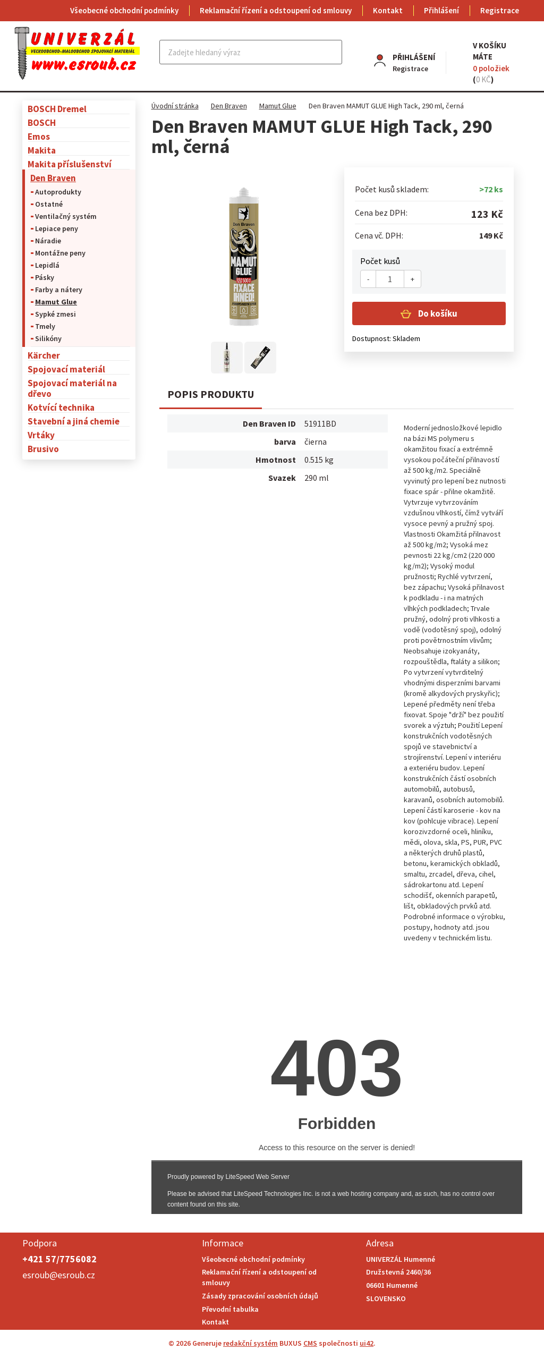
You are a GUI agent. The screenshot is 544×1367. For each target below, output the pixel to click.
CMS (310, 1343)
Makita (42, 150)
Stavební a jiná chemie (74, 421)
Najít (332, 52)
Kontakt (388, 10)
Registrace (499, 10)
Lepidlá (47, 265)
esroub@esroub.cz (58, 1275)
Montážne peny (60, 253)
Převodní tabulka (230, 1309)
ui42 (366, 1343)
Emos (39, 136)
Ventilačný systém (66, 216)
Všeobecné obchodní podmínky (124, 10)
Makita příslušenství (70, 163)
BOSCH (42, 122)
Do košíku (436, 313)
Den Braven (53, 177)
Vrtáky (41, 434)
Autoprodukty (58, 192)
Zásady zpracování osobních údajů (260, 1296)
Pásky (44, 277)
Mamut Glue (56, 302)
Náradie (48, 240)
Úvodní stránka (175, 106)
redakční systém (250, 1343)
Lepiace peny (56, 228)
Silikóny (48, 338)
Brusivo (43, 448)
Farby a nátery (58, 289)
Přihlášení (441, 10)
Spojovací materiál (66, 369)
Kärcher (44, 355)
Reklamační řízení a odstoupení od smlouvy (276, 10)
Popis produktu (210, 394)
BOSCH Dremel (57, 108)
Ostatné (49, 204)
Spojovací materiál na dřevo (72, 388)
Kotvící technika (61, 407)
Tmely (45, 326)
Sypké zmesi (55, 314)
